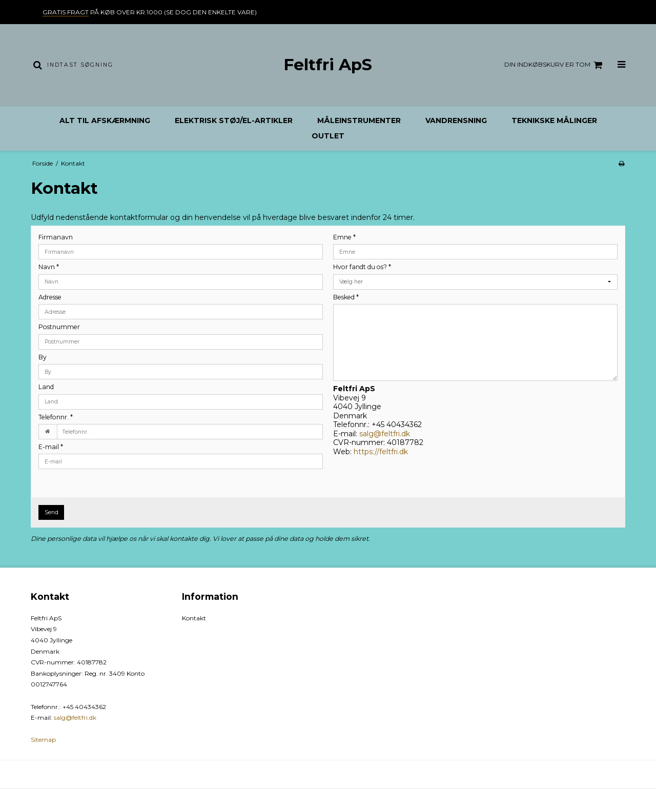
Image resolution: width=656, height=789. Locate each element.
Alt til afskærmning (104, 120)
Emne (344, 237)
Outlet (328, 135)
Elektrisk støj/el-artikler (234, 120)
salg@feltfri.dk (384, 433)
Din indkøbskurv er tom (554, 65)
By (42, 357)
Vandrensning (456, 120)
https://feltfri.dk (381, 451)
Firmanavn (55, 237)
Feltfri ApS (327, 64)
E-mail (50, 447)
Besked (346, 297)
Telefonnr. (55, 417)
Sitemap (43, 739)
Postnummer (59, 327)
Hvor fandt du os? (362, 267)
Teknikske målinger (554, 120)
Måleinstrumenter (359, 120)
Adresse (49, 297)
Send (51, 512)
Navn (48, 267)
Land (46, 387)
